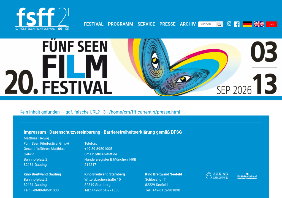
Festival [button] (95, 24)
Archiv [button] (189, 24)
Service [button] (148, 24)
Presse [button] (168, 24)
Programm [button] (121, 24)
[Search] (207, 24)
